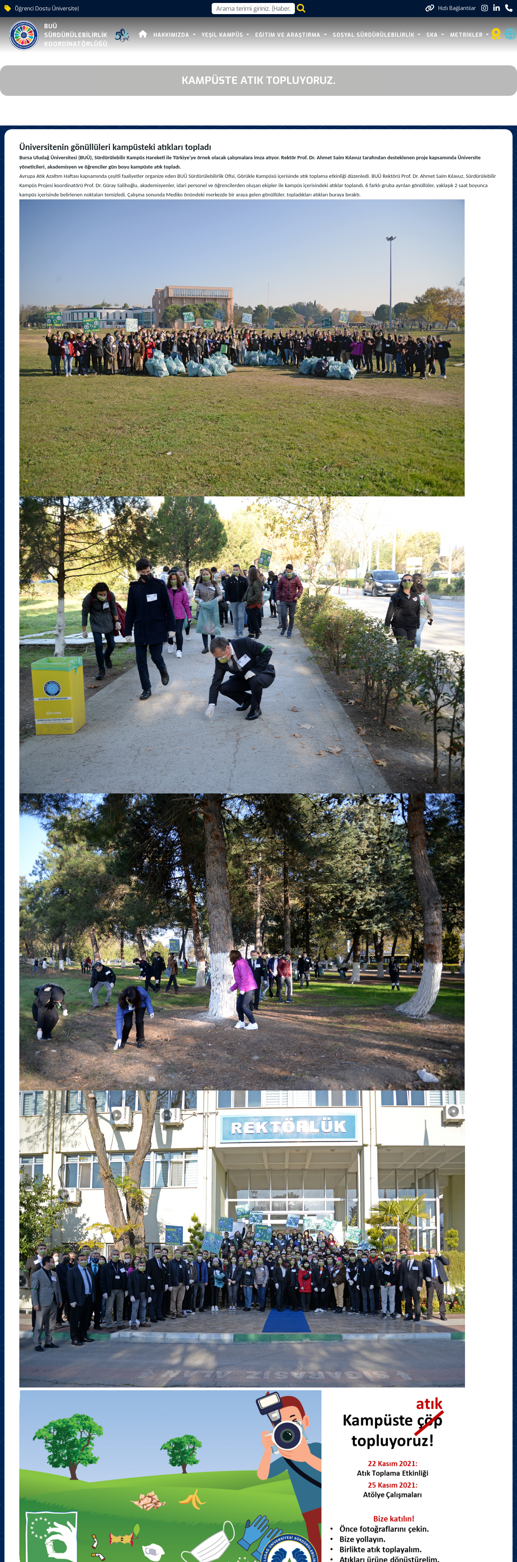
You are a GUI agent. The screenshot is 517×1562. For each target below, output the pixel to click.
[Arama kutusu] (253, 8)
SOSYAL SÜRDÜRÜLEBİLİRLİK (374, 35)
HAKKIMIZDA (172, 35)
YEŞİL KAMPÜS (223, 35)
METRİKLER (467, 35)
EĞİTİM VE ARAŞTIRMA (288, 35)
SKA (433, 35)
